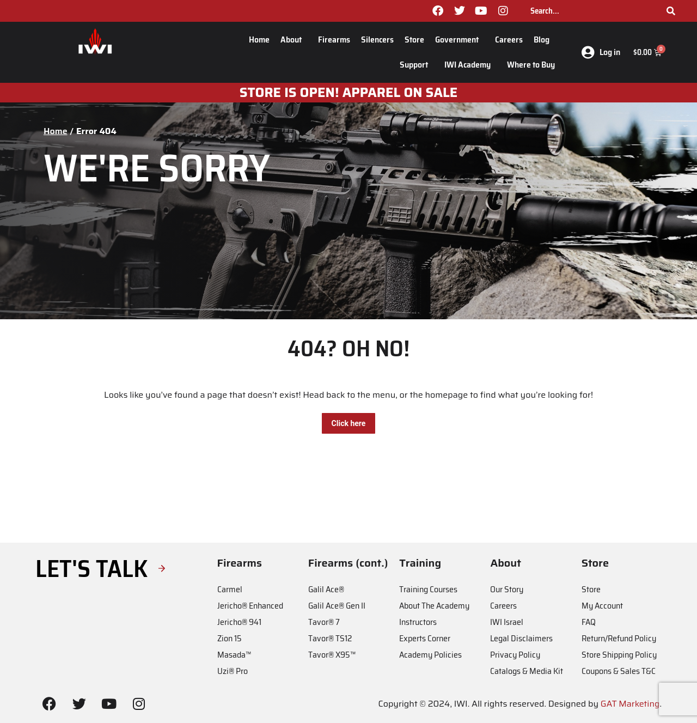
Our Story (506, 589)
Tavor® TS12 (330, 638)
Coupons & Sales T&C (619, 671)
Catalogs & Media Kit (526, 671)
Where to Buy (531, 64)
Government (459, 39)
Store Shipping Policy (619, 654)
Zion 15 (229, 638)
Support (416, 64)
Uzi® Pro (232, 671)
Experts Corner (424, 638)
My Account (602, 605)
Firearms (334, 39)
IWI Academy (470, 64)
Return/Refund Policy (619, 638)
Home (259, 39)
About (293, 39)
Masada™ (234, 654)
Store (414, 39)
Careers (509, 39)
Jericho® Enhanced (250, 605)
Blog (544, 39)
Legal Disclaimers (521, 638)
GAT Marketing (630, 703)
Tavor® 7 (324, 622)
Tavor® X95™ (332, 654)
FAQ (589, 622)
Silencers (377, 39)
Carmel (229, 589)
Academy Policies (430, 654)
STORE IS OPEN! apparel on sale (349, 92)
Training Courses (428, 589)
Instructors (418, 622)
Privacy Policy (515, 654)
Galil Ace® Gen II (336, 605)
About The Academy (434, 605)
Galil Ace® (326, 589)
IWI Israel (506, 622)
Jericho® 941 (239, 622)
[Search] (671, 11)
